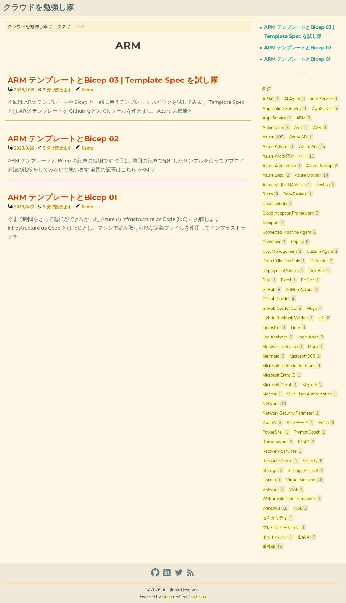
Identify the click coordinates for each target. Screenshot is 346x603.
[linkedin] (168, 575)
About (195, 8)
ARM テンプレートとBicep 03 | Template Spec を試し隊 (113, 80)
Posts (215, 8)
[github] (156, 575)
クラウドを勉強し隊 (28, 26)
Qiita (234, 8)
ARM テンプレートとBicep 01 (62, 198)
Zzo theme (197, 596)
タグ (61, 26)
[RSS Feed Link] (190, 575)
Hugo (167, 596)
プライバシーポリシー (271, 8)
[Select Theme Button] (176, 8)
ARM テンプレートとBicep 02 (63, 139)
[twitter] (179, 575)
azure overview (322, 8)
